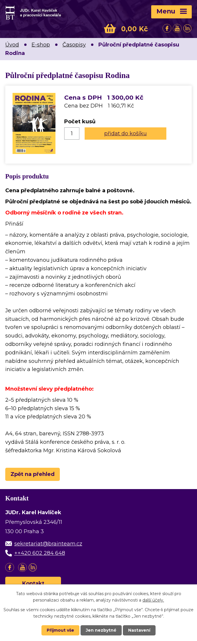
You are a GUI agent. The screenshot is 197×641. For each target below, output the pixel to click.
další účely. (153, 600)
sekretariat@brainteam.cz (48, 543)
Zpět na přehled (33, 474)
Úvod (12, 44)
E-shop (41, 44)
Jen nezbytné (101, 630)
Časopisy (74, 44)
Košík (110, 28)
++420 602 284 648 (39, 553)
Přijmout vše (60, 630)
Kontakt (33, 583)
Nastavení (139, 630)
